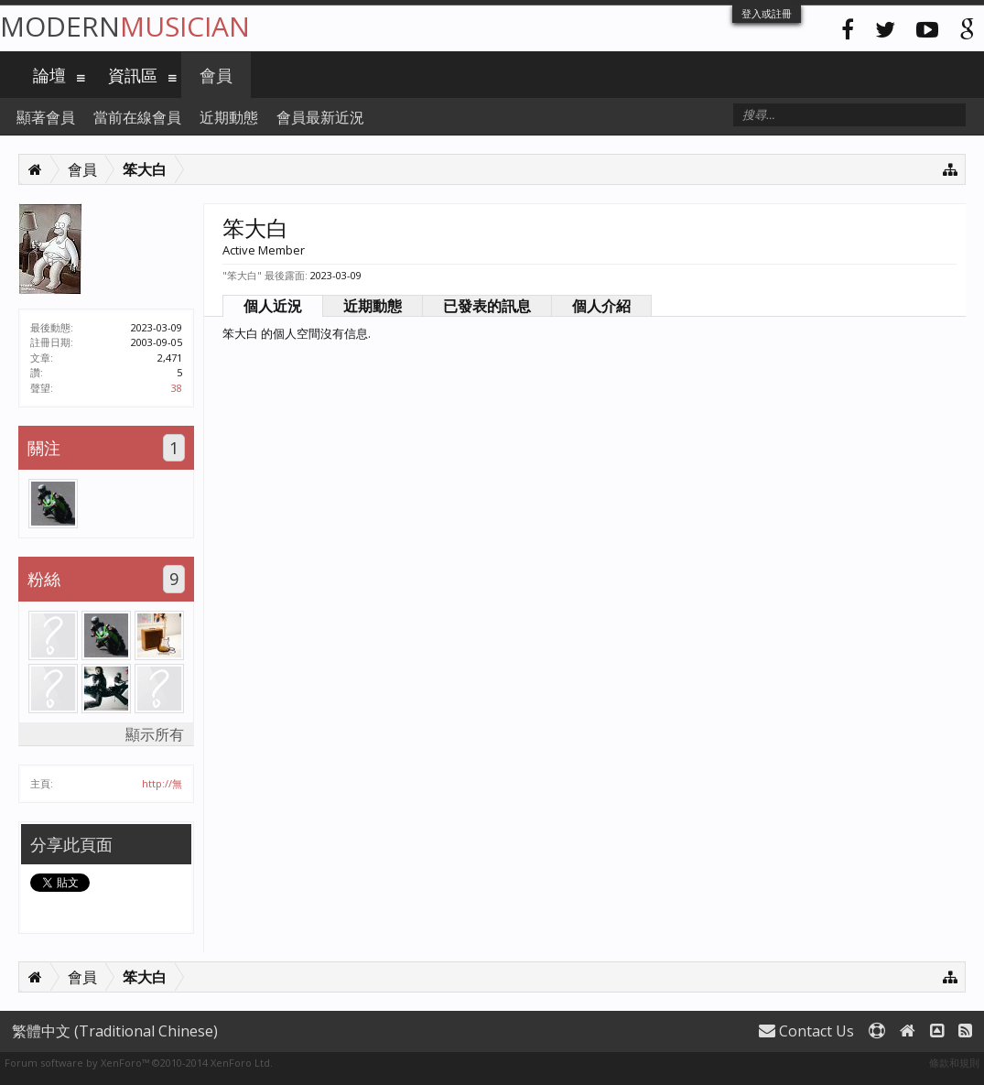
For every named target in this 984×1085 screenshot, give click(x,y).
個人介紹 (601, 306)
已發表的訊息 (487, 306)
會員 (216, 75)
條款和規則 (954, 1062)
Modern (125, 26)
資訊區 (132, 75)
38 (176, 388)
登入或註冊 (766, 13)
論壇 (49, 75)
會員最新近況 (320, 117)
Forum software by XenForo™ (139, 1062)
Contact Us (806, 1031)
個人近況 (272, 306)
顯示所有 (154, 734)
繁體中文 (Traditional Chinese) (115, 1031)
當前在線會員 (137, 117)
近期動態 (372, 306)
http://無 (162, 783)
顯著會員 (45, 117)
